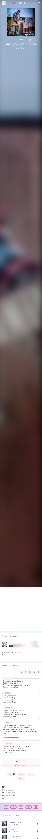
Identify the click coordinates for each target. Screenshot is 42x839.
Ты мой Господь (14, 829)
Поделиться (21, 765)
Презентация (15, 665)
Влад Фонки (21, 48)
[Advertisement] (21, 610)
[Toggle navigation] (39, 2)
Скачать (21, 761)
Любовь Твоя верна (16, 822)
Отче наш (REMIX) (15, 837)
